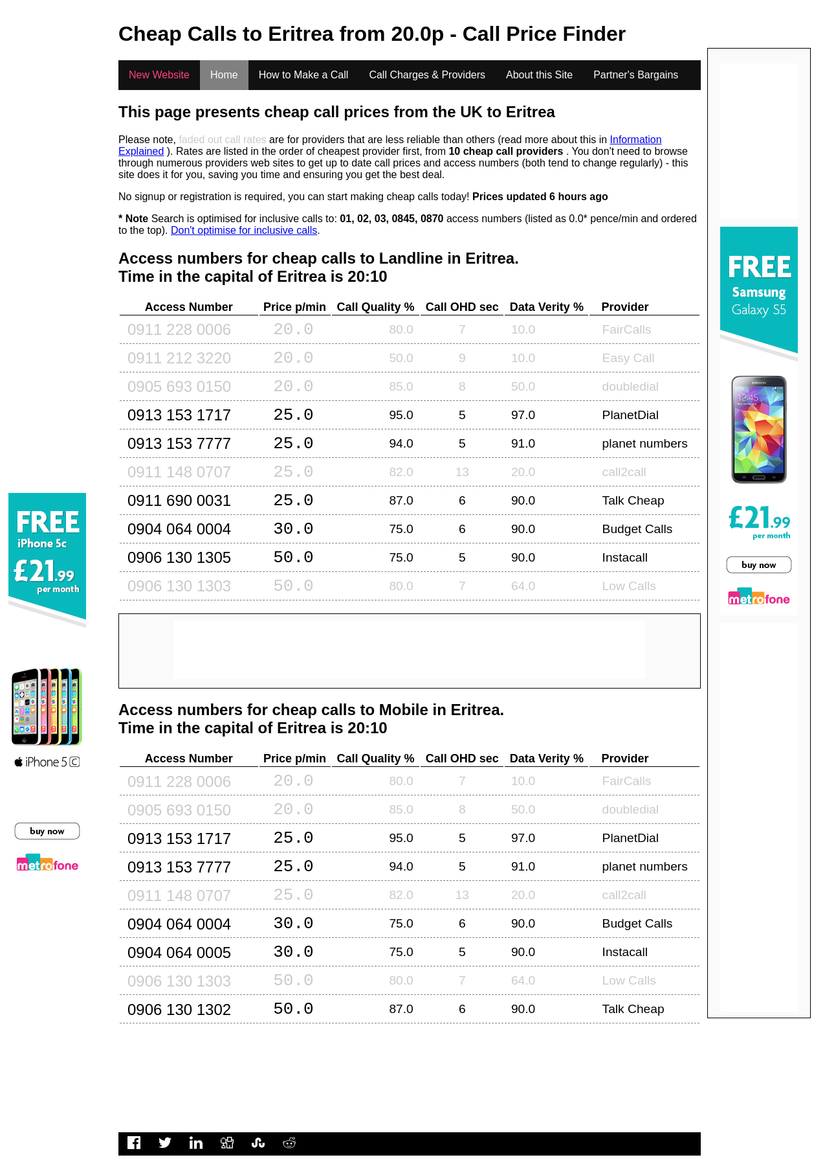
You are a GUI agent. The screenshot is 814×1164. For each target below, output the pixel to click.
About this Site (539, 74)
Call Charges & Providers (427, 74)
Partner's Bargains (635, 74)
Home (224, 74)
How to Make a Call (304, 74)
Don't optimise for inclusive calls (244, 230)
